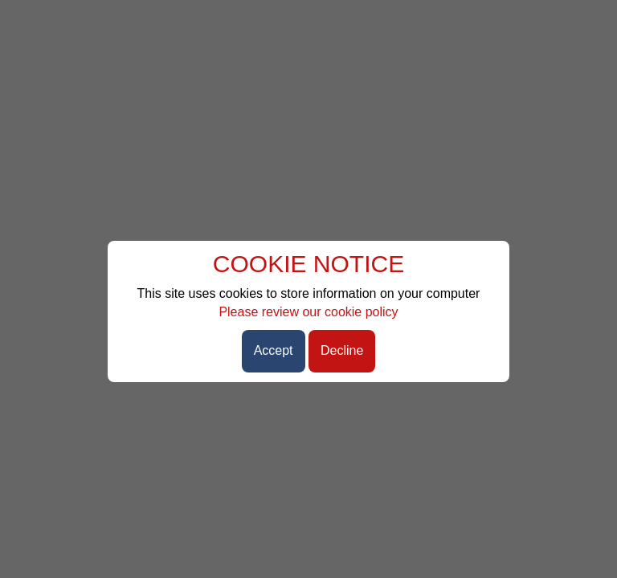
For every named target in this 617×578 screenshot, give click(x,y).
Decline (342, 350)
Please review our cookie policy (308, 312)
